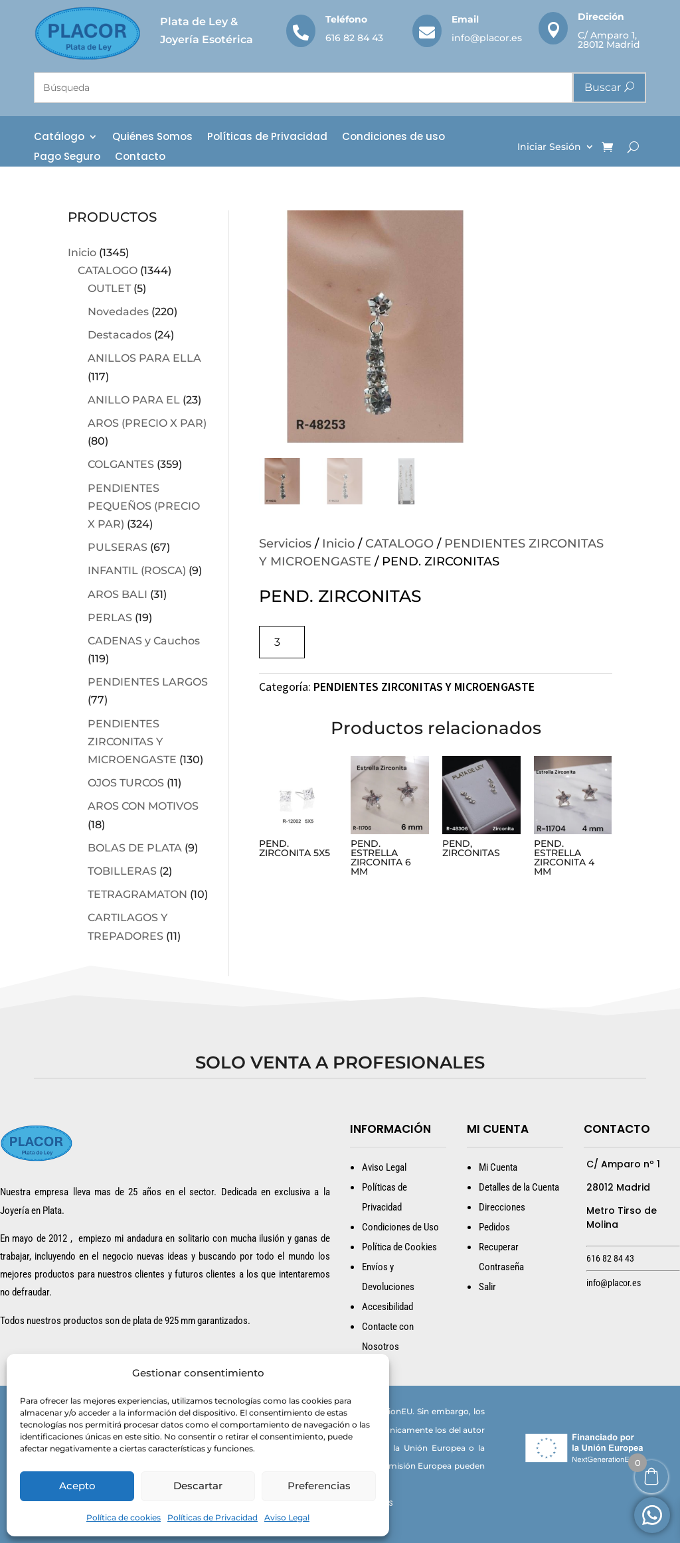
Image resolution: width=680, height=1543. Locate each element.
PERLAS (110, 617)
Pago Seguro (67, 157)
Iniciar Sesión (549, 147)
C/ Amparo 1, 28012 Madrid (609, 39)
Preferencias (319, 1485)
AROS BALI (117, 594)
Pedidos (494, 1227)
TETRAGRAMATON (137, 894)
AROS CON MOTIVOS (143, 806)
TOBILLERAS (122, 871)
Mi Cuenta (498, 1167)
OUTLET (109, 288)
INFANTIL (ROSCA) (137, 570)
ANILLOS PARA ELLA (144, 358)
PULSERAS (117, 547)
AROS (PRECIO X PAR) (147, 423)
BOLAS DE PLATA (135, 848)
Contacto (140, 157)
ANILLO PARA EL (134, 400)
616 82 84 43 (354, 38)
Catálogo (59, 137)
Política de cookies (123, 1517)
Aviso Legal (286, 1517)
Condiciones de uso (393, 137)
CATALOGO (107, 270)
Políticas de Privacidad (212, 1517)
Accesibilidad (387, 1307)
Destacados (119, 335)
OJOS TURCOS (126, 782)
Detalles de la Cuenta (519, 1187)
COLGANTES (121, 464)
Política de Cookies (399, 1247)
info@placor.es (487, 38)
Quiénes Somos (152, 137)
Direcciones (502, 1207)
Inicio (82, 252)
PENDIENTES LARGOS (148, 682)
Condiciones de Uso (400, 1227)
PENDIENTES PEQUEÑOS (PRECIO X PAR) (144, 506)
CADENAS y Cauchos (144, 640)
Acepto (77, 1485)
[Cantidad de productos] (282, 642)
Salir (487, 1287)
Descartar (197, 1485)
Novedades (118, 311)
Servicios (285, 543)
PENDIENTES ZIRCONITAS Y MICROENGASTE (132, 741)
